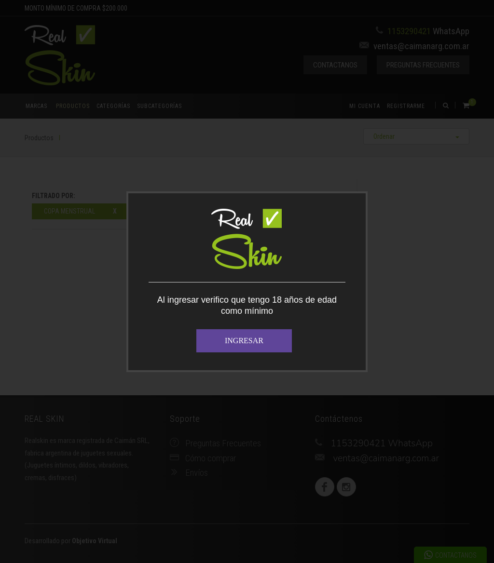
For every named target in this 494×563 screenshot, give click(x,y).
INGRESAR (244, 340)
